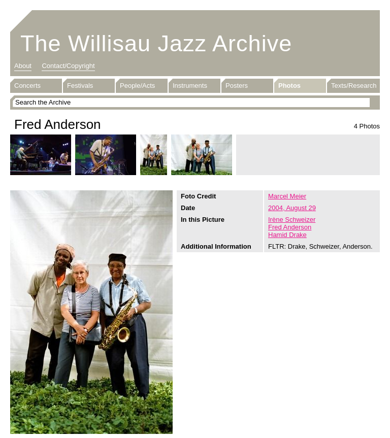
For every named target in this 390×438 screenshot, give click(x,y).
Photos (289, 85)
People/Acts (137, 85)
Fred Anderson (289, 227)
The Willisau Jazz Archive (156, 43)
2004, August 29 (292, 208)
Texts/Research (354, 85)
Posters (236, 85)
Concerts (27, 85)
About (22, 66)
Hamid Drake (287, 235)
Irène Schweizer (291, 219)
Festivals (80, 85)
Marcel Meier (287, 196)
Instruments (190, 85)
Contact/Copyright (68, 66)
